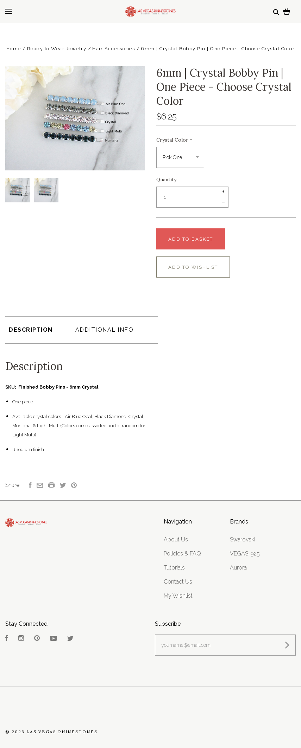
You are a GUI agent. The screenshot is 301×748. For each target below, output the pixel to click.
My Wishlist (178, 595)
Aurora (238, 567)
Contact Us (178, 581)
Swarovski (242, 539)
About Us (176, 539)
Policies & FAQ (182, 553)
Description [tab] (31, 329)
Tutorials (174, 567)
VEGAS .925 (245, 553)
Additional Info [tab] (104, 329)
